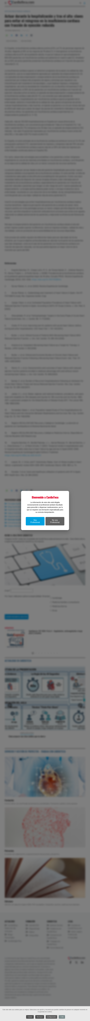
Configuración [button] (51, 1017)
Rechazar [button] (40, 1017)
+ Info (62, 1017)
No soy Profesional (55, 521)
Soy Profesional (35, 521)
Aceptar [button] (29, 1017)
